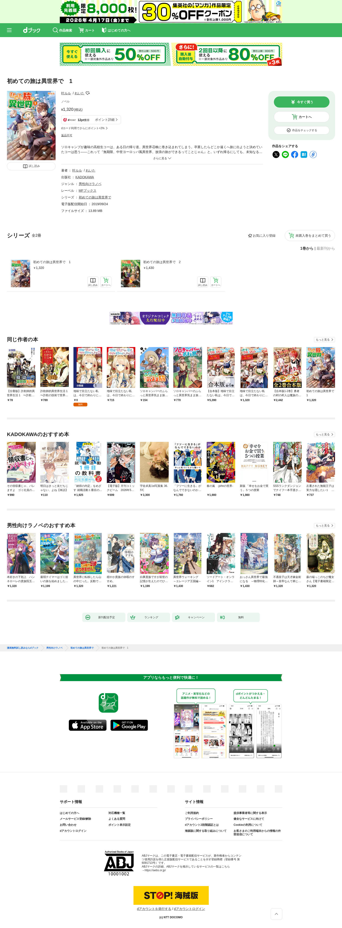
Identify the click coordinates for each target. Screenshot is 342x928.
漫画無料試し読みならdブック (22, 648)
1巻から (307, 248)
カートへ (305, 117)
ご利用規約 (192, 813)
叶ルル (66, 93)
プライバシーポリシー (199, 818)
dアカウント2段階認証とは (202, 824)
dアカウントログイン (73, 830)
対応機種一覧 (116, 813)
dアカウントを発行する (154, 909)
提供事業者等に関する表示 (250, 813)
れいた (79, 93)
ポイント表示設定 (119, 824)
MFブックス (87, 190)
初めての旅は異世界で (95, 197)
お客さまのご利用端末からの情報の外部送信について (257, 832)
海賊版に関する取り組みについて (206, 830)
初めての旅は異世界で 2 (162, 262)
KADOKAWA (85, 177)
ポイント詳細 (104, 119)
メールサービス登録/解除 (75, 818)
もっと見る (323, 339)
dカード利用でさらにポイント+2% (82, 128)
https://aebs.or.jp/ (155, 870)
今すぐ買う (305, 102)
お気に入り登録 (264, 235)
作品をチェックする (304, 130)
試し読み (34, 166)
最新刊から (326, 248)
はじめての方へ (69, 813)
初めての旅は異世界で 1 (52, 262)
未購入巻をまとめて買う (313, 235)
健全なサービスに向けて (249, 818)
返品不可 (66, 135)
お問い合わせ (68, 824)
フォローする (87, 93)
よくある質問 (116, 818)
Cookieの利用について (248, 824)
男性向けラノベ (90, 184)
